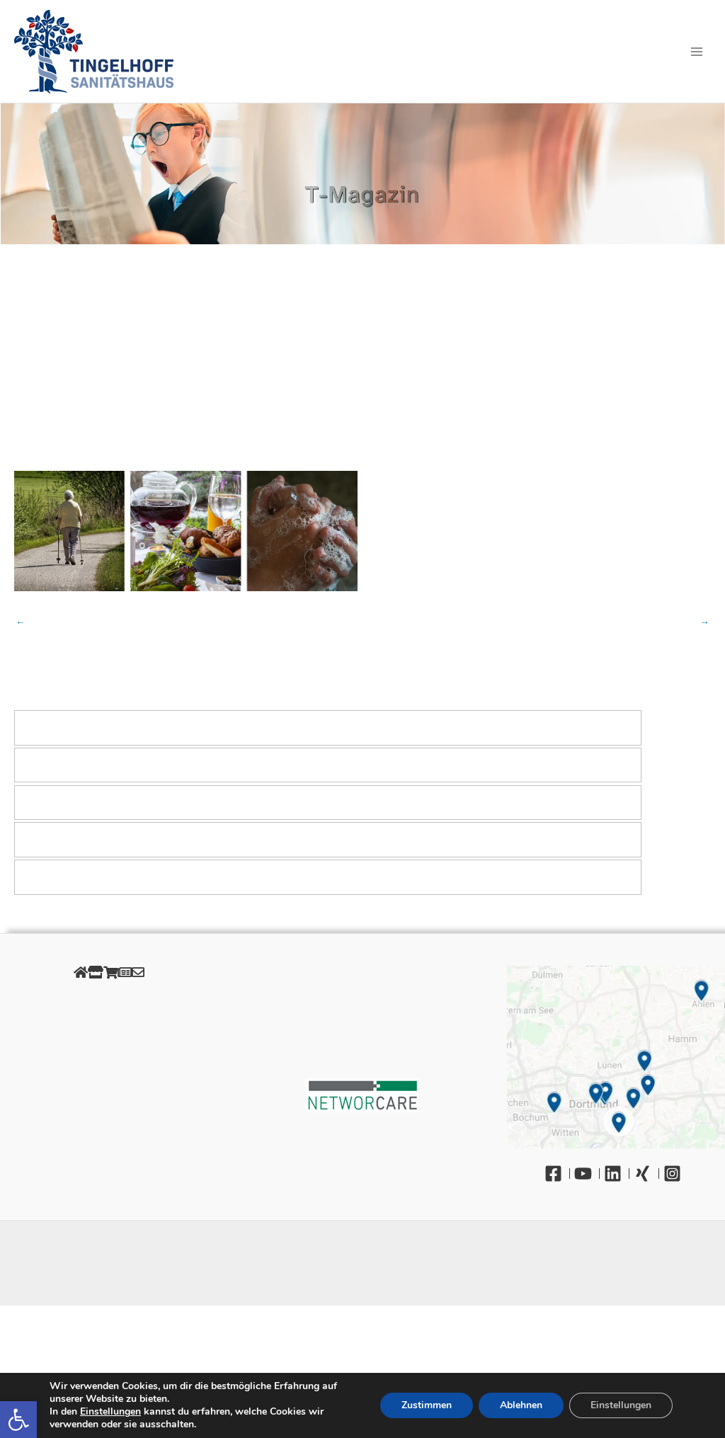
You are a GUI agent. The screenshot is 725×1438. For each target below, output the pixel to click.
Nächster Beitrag (704, 622)
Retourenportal (109, 1064)
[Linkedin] (616, 1173)
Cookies (109, 1032)
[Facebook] (557, 1173)
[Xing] (646, 1173)
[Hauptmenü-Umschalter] (697, 51)
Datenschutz (109, 1016)
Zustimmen (426, 1405)
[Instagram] (675, 1173)
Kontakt (109, 1128)
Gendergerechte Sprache (109, 1096)
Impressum (109, 1000)
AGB (109, 1048)
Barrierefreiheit (109, 1112)
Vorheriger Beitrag (20, 622)
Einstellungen (110, 1411)
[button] (18, 1419)
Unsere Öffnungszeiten (109, 1080)
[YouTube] (587, 1173)
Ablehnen (521, 1405)
